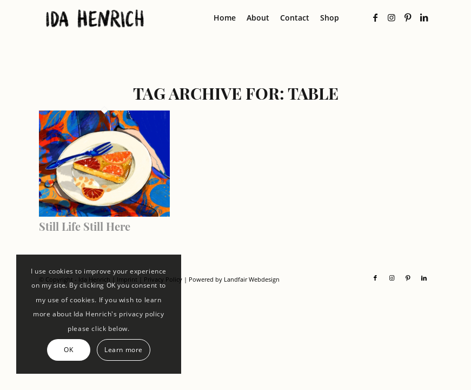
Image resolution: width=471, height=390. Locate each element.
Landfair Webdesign (252, 279)
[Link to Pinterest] (408, 17)
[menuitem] (224, 18)
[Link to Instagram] (391, 17)
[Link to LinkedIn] (424, 17)
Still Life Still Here (84, 226)
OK (68, 349)
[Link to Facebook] (375, 17)
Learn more (123, 349)
